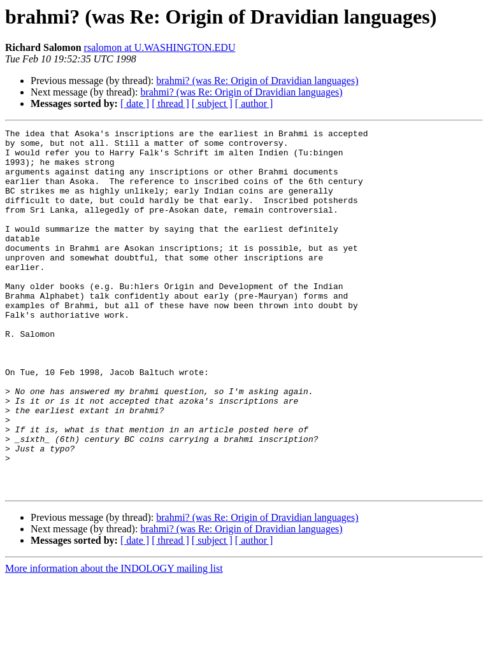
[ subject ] (212, 103)
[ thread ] (170, 103)
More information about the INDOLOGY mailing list (114, 640)
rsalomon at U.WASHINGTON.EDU (160, 47)
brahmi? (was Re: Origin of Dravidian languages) (257, 80)
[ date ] (134, 103)
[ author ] (254, 103)
